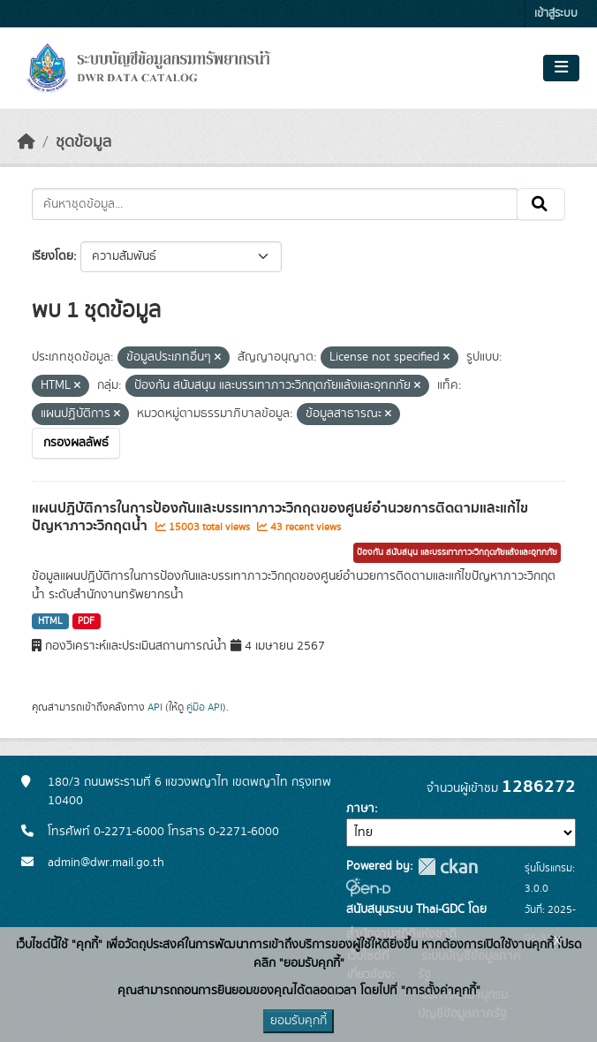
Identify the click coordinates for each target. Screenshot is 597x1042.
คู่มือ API (204, 707)
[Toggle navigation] (561, 68)
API (154, 707)
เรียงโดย (52, 256)
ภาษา (360, 809)
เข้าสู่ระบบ (556, 13)
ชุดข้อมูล (83, 142)
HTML (50, 621)
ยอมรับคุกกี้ (298, 1021)
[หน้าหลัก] (26, 142)
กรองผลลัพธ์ (76, 443)
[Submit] (541, 204)
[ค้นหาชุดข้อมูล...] (275, 204)
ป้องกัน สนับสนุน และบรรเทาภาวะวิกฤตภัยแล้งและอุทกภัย (457, 552)
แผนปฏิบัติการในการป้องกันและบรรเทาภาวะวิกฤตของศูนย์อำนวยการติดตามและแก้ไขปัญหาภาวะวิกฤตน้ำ (280, 517)
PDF (86, 621)
